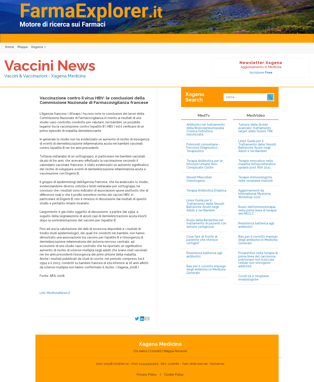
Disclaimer (217, 363)
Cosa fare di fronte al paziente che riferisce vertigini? (202, 240)
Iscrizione (261, 72)
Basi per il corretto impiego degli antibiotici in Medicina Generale (206, 270)
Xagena (38, 47)
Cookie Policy (174, 374)
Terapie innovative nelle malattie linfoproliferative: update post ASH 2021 (257, 164)
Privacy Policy (147, 374)
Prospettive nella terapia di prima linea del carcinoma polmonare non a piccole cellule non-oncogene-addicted (258, 259)
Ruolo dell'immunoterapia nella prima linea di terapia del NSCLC (257, 210)
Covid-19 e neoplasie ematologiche (253, 278)
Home (9, 47)
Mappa (22, 47)
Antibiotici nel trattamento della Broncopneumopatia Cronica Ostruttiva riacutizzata (205, 129)
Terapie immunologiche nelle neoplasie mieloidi (255, 179)
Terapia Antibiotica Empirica (206, 190)
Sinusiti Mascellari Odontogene (199, 179)
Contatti (156, 351)
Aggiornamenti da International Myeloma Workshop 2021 (254, 194)
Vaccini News (49, 65)
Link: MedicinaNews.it (55, 293)
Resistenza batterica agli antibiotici (204, 254)
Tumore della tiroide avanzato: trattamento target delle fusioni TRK (255, 128)
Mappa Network (175, 351)
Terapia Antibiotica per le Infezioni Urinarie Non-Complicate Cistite (204, 164)
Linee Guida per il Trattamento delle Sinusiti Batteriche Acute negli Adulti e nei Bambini (205, 205)
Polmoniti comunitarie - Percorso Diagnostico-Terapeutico (203, 148)
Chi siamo (140, 351)
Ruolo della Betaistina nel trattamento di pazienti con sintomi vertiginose (206, 223)
